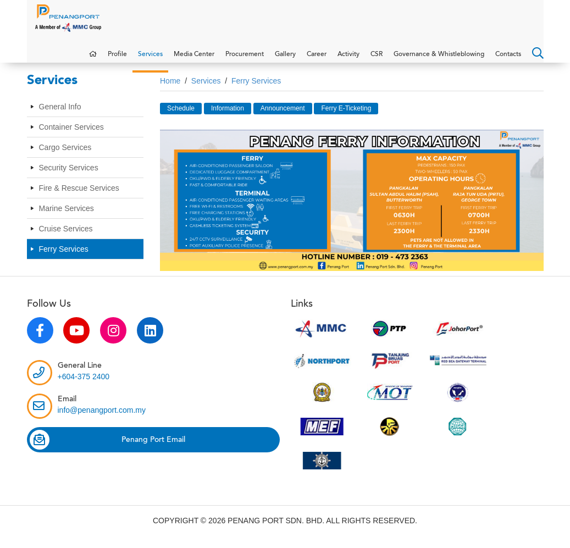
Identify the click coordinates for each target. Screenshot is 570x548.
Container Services (71, 138)
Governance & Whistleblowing (439, 59)
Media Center (194, 59)
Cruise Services (66, 239)
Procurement (244, 59)
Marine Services (66, 219)
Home (170, 91)
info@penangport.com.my (102, 421)
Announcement (283, 119)
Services (150, 59)
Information (227, 119)
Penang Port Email (107, 451)
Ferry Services (63, 260)
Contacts (508, 59)
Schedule (181, 119)
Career (316, 59)
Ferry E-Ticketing (346, 119)
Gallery (285, 59)
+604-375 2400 (84, 387)
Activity (348, 59)
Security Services (68, 178)
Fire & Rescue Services (79, 199)
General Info (60, 117)
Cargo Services (65, 158)
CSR (376, 59)
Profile (117, 59)
